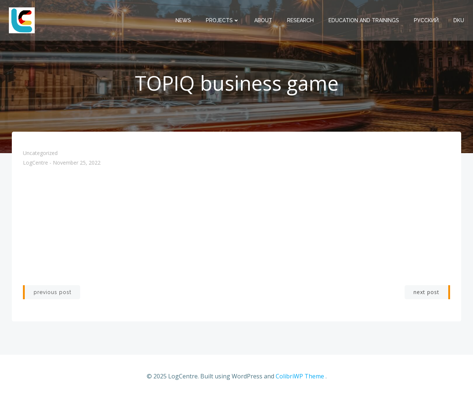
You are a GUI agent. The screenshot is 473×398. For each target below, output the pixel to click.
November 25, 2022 (77, 163)
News (183, 20)
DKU (458, 20)
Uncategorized (40, 152)
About (263, 20)
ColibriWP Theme (300, 376)
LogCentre (35, 163)
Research (300, 20)
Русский (426, 20)
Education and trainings (364, 20)
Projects (222, 20)
